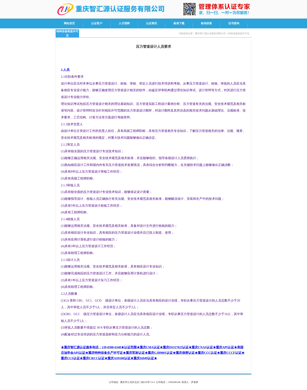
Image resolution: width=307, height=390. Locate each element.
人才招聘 (124, 23)
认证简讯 (151, 23)
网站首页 (69, 23)
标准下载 (178, 23)
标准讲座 (206, 23)
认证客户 (96, 23)
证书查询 (233, 23)
